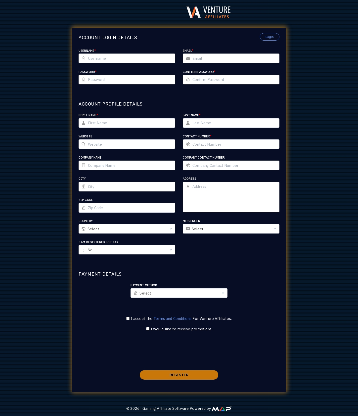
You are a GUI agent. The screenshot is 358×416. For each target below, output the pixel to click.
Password (95, 72)
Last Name (192, 115)
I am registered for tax (106, 242)
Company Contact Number (204, 157)
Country (93, 221)
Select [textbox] (101, 229)
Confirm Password (199, 72)
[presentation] (179, 354)
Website (93, 136)
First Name (96, 115)
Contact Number (197, 136)
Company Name (97, 157)
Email (188, 51)
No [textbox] (97, 249)
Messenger (191, 221)
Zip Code (93, 200)
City (90, 178)
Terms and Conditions (172, 318)
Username (95, 51)
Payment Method (147, 285)
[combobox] (131, 229)
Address (189, 178)
